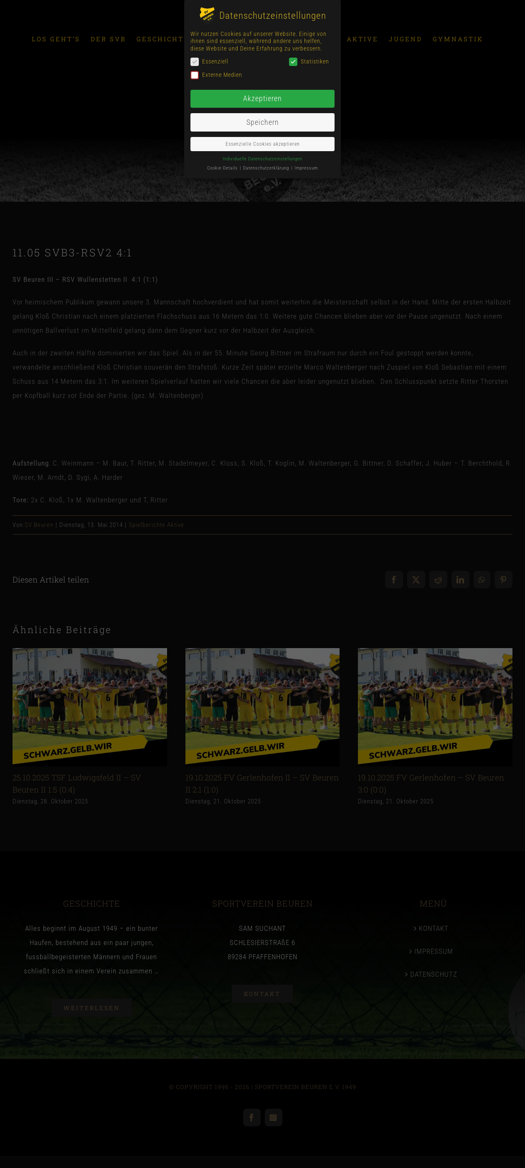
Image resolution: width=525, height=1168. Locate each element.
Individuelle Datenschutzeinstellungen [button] (262, 159)
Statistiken (309, 62)
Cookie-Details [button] (223, 168)
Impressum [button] (306, 168)
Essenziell (209, 62)
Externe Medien (216, 75)
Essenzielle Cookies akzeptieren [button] (263, 144)
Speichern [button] (262, 122)
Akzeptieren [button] (262, 98)
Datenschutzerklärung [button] (266, 168)
